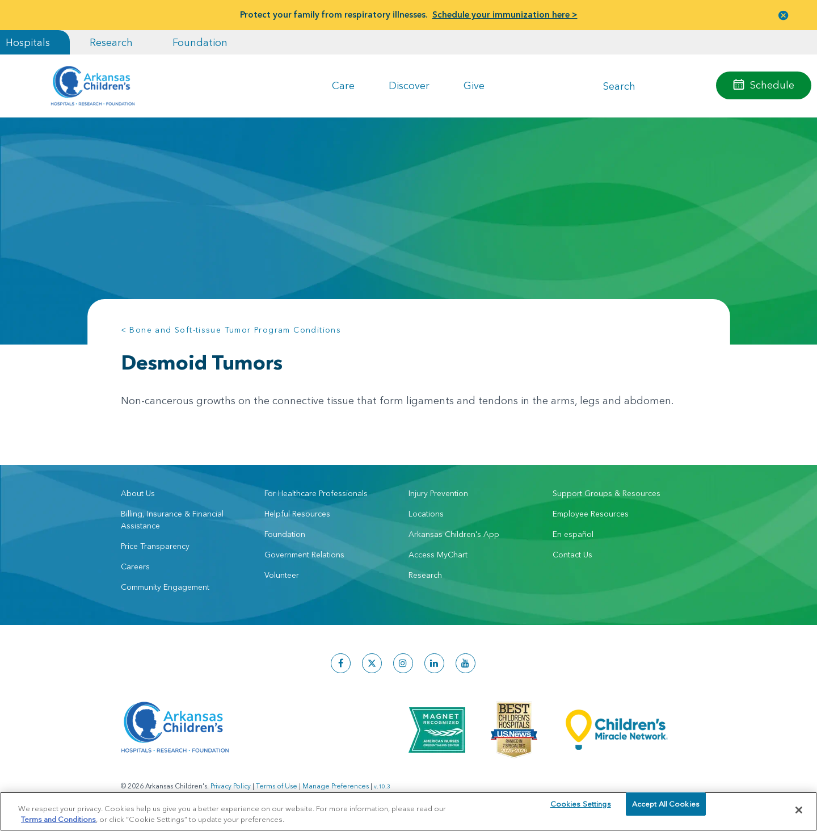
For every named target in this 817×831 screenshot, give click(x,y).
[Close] (798, 810)
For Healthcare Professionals (316, 493)
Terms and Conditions (58, 818)
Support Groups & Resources (606, 493)
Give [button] (474, 85)
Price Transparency (155, 546)
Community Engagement (165, 587)
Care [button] (343, 85)
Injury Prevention (438, 493)
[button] (783, 15)
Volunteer (281, 575)
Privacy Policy (230, 786)
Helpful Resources (297, 514)
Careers (135, 566)
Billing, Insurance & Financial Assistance (172, 520)
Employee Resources (591, 514)
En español (573, 534)
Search (619, 85)
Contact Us (572, 554)
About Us (138, 493)
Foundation (200, 42)
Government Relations (304, 554)
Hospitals (28, 42)
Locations (426, 514)
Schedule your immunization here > (505, 14)
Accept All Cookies (666, 809)
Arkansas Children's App (453, 534)
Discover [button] (409, 85)
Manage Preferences (335, 786)
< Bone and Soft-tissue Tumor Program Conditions (231, 330)
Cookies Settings (580, 809)
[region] (408, 811)
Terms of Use (276, 786)
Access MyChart (438, 554)
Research (111, 42)
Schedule (772, 84)
